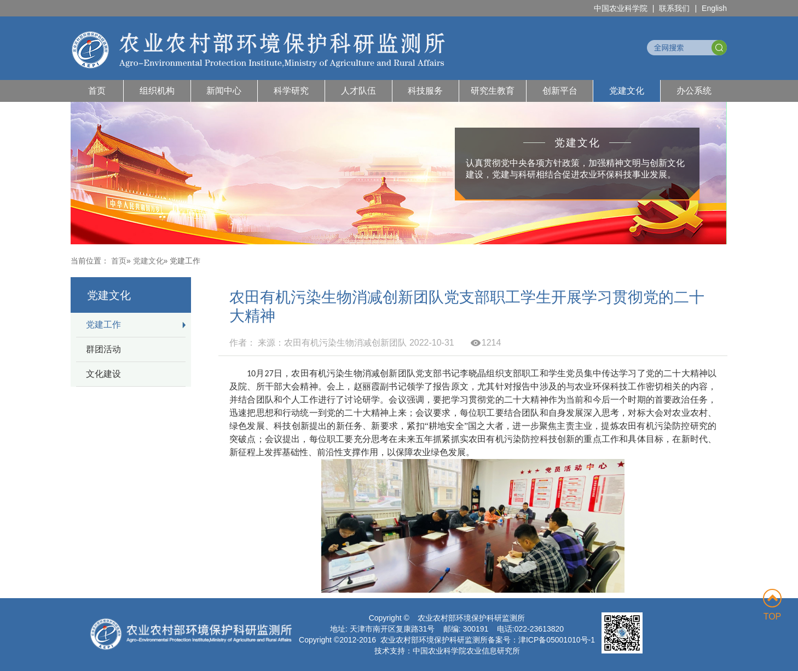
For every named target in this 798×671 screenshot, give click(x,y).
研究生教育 (492, 90)
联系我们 (674, 8)
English (714, 8)
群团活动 (103, 349)
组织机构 (157, 90)
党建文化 (626, 90)
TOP (772, 605)
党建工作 (103, 324)
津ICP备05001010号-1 (556, 639)
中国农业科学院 (620, 8)
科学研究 (291, 90)
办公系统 (694, 90)
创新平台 (559, 90)
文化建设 (103, 373)
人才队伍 (358, 90)
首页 (97, 90)
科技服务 (425, 90)
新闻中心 (223, 90)
